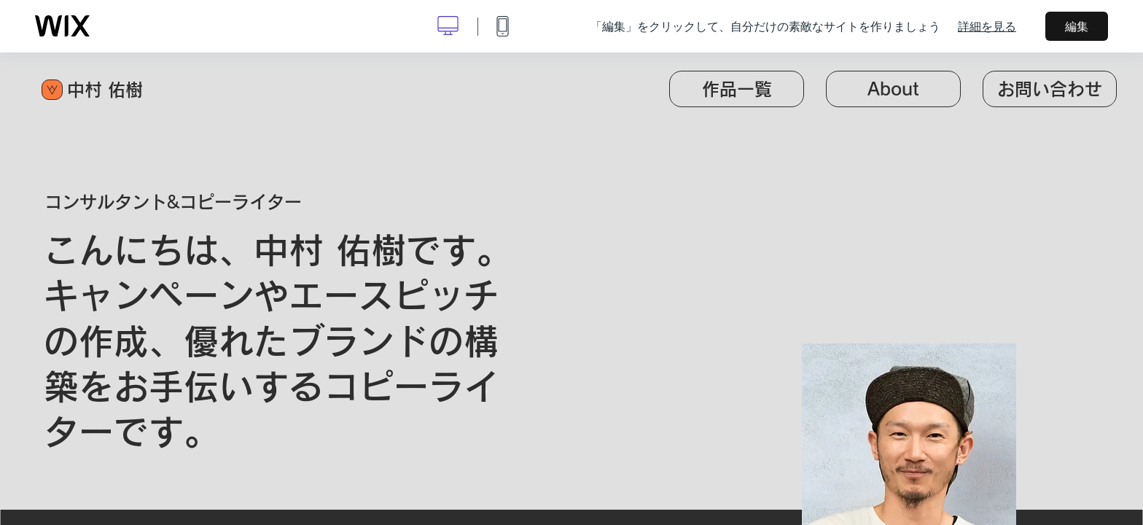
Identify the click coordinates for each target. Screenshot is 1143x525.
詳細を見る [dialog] (987, 26)
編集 (1076, 26)
